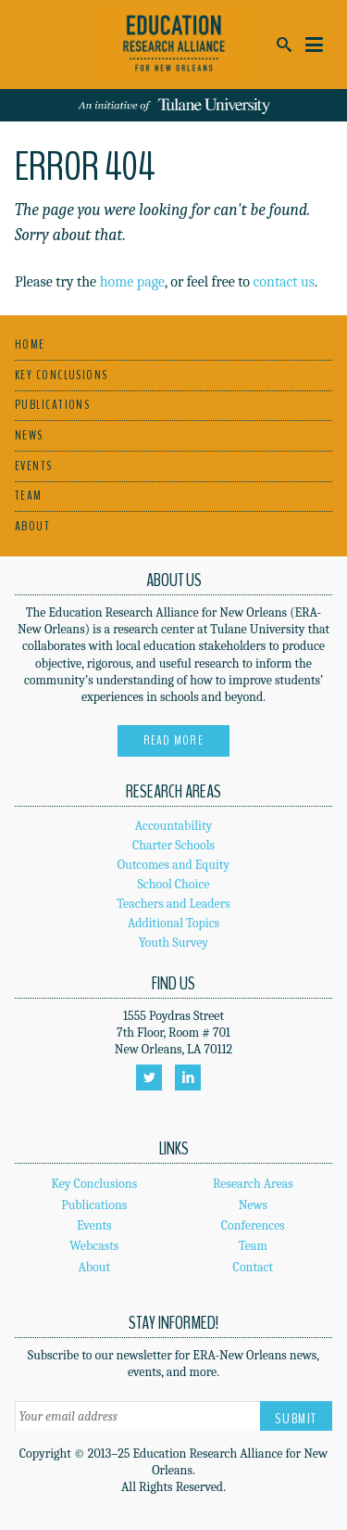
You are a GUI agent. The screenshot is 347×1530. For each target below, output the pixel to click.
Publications (52, 405)
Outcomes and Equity (173, 865)
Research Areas (253, 1184)
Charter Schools (173, 845)
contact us (285, 282)
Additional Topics (173, 923)
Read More (173, 740)
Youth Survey (173, 942)
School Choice (174, 884)
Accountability (174, 826)
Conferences (253, 1225)
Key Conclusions (61, 375)
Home (30, 344)
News (29, 435)
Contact (253, 1267)
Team (29, 495)
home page (132, 282)
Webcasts (93, 1246)
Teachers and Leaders (173, 904)
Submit (296, 1419)
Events (34, 466)
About (32, 526)
